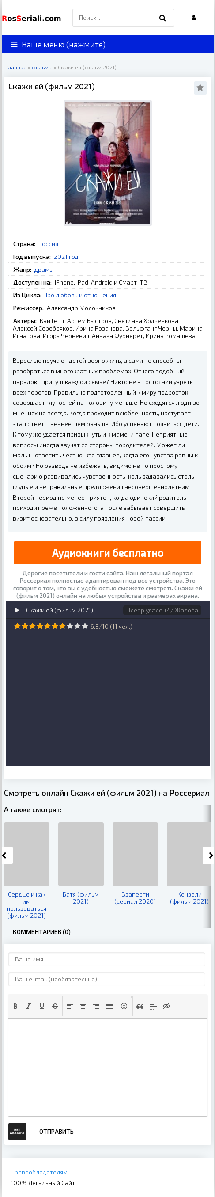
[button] (15, 1006)
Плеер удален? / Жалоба (162, 610)
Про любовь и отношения (79, 295)
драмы (44, 269)
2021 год (66, 256)
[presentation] (15, 1006)
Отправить (56, 1131)
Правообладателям (39, 1172)
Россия (48, 243)
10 (85, 626)
